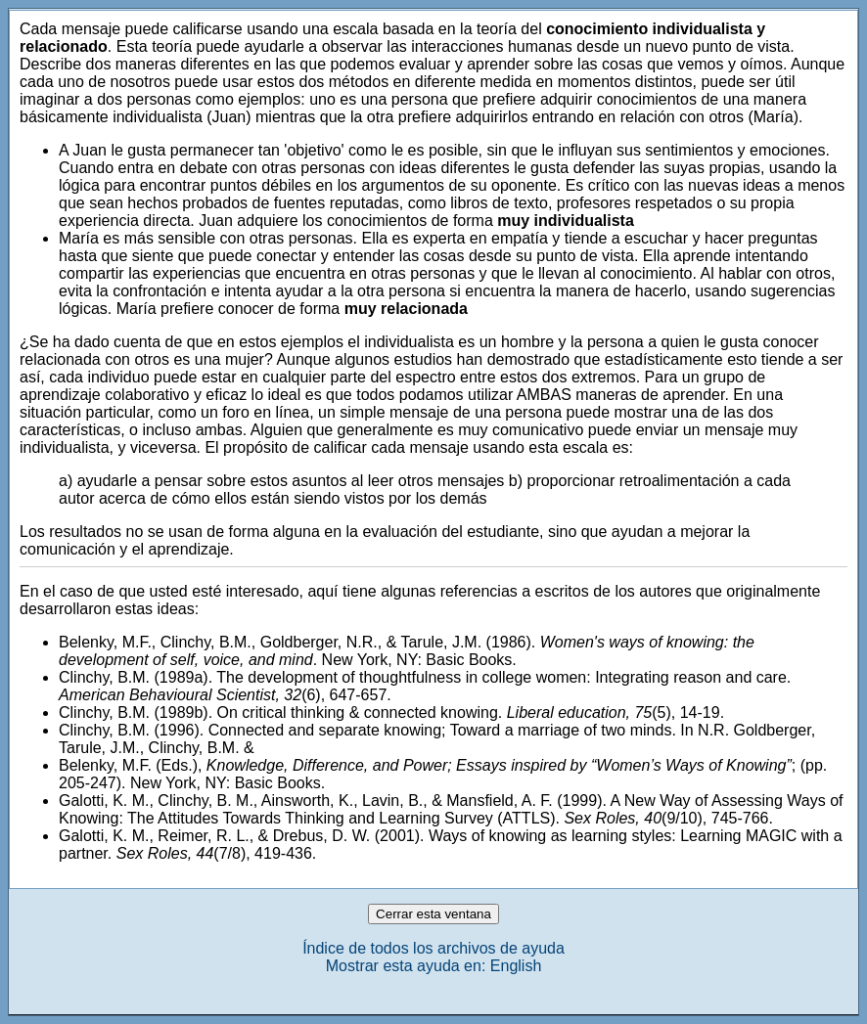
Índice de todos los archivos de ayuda (433, 948)
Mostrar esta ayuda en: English (434, 965)
